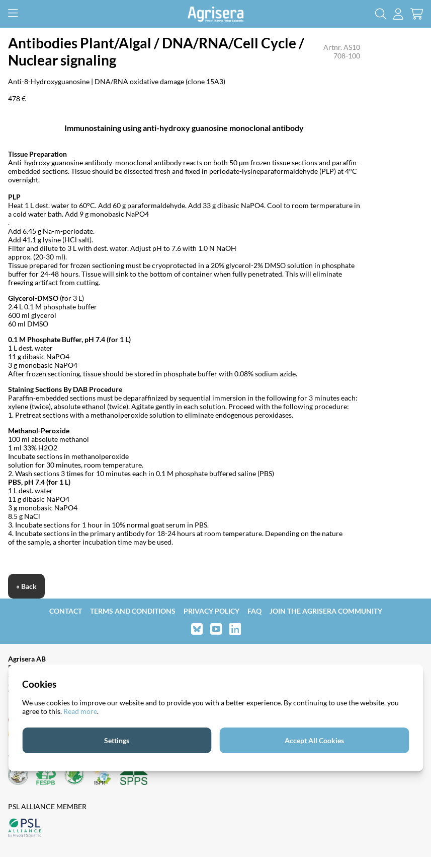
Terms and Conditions (133, 611)
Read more (80, 711)
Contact (65, 611)
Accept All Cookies (314, 740)
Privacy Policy (211, 611)
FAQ (254, 611)
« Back (26, 586)
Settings (116, 740)
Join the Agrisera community (326, 611)
